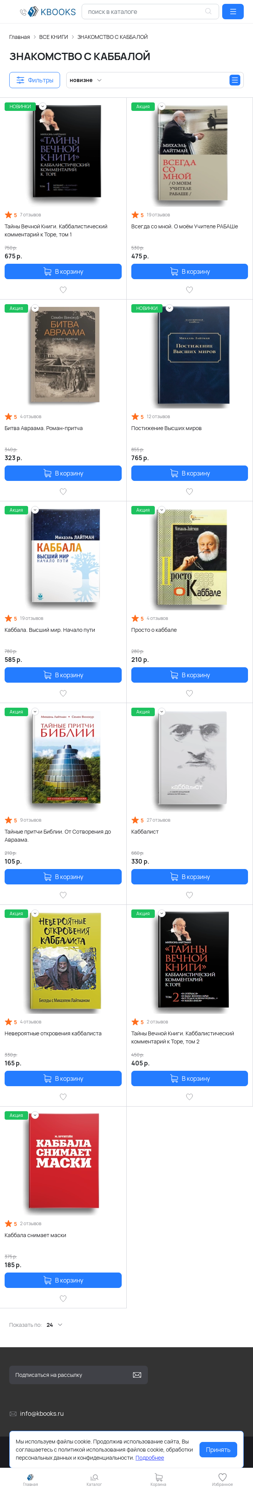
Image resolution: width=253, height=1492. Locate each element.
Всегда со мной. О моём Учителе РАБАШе (184, 226)
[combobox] (150, 11)
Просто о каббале (154, 629)
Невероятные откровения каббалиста (53, 1033)
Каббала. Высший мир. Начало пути (50, 629)
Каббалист (145, 831)
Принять (218, 1449)
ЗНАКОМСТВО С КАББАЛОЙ (112, 36)
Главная (19, 36)
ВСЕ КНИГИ (53, 36)
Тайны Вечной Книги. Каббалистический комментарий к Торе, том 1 (56, 230)
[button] (233, 11)
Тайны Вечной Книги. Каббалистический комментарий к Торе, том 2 (182, 1037)
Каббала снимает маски (35, 1235)
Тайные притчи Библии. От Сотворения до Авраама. (58, 835)
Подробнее (150, 1457)
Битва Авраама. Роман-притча (44, 428)
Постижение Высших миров (166, 428)
